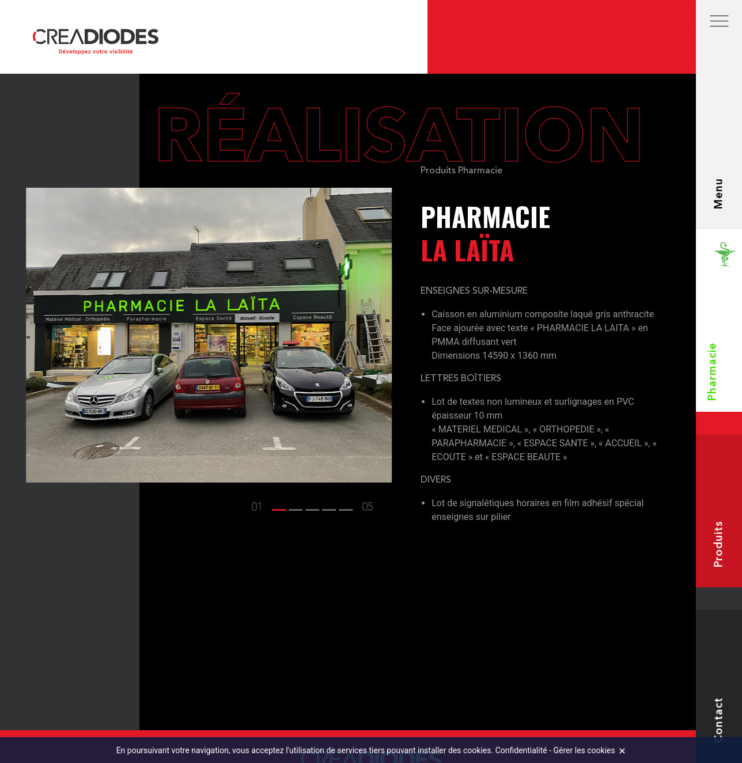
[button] (268, 508)
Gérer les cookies (584, 750)
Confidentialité (521, 750)
